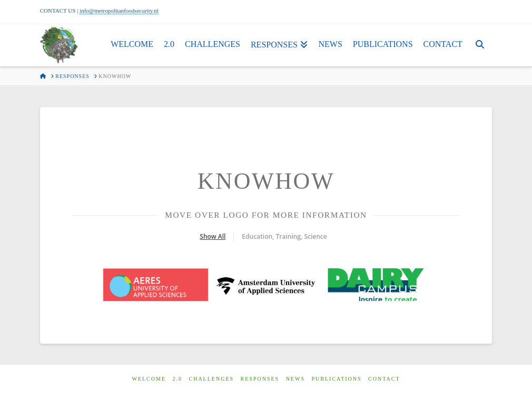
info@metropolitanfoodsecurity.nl (119, 10)
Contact (384, 374)
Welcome (149, 374)
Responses (260, 374)
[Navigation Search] (480, 45)
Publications (336, 374)
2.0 (178, 374)
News (295, 374)
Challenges (211, 374)
